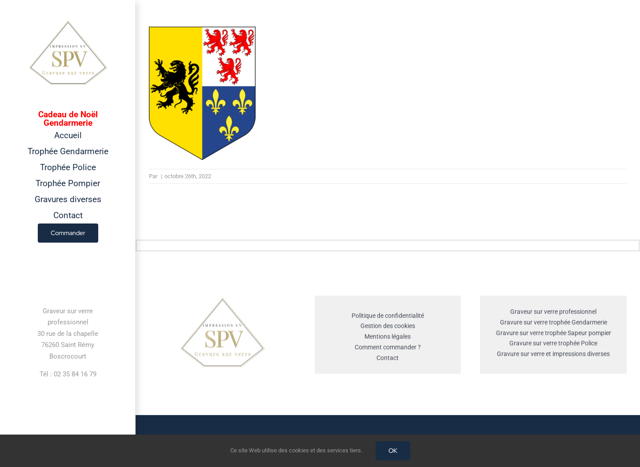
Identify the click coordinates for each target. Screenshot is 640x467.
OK (392, 451)
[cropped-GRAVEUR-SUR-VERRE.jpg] (222, 300)
